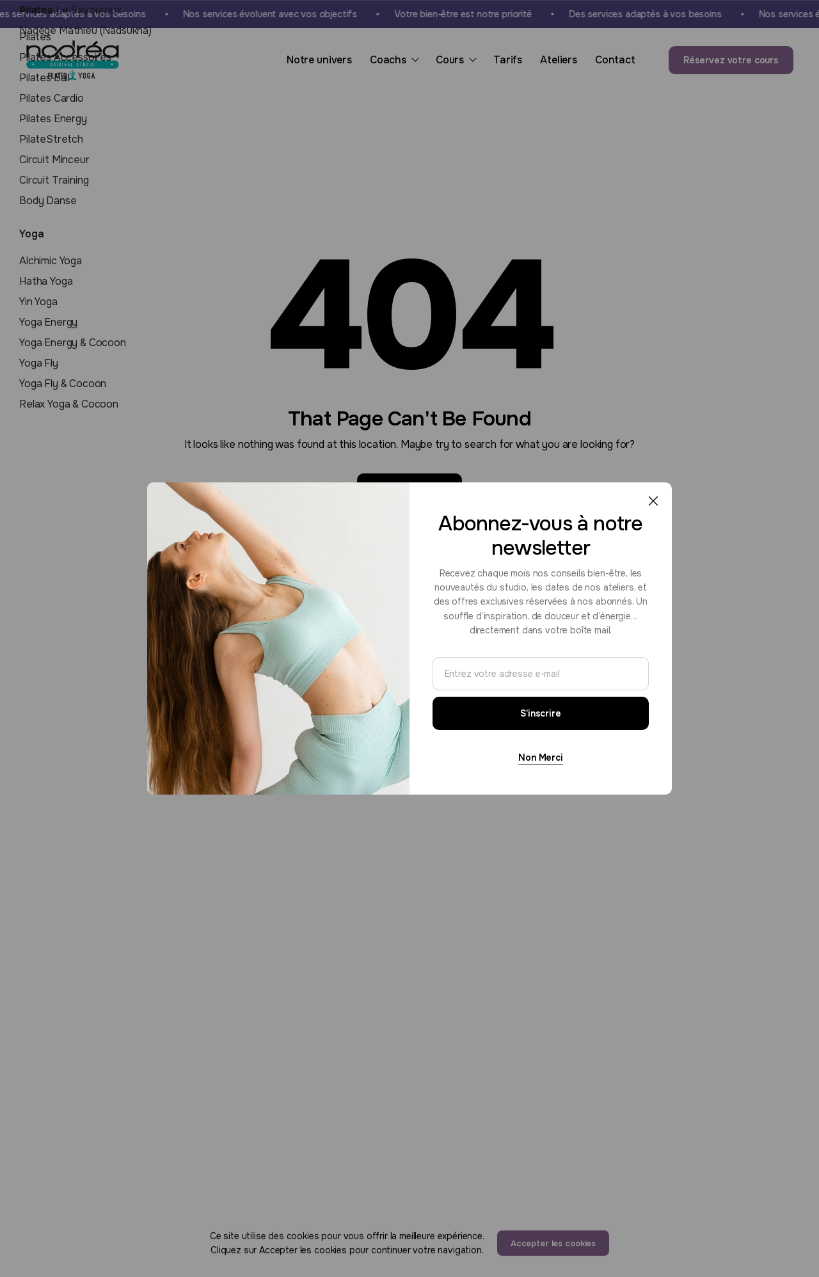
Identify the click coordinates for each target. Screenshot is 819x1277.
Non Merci (540, 757)
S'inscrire (540, 713)
